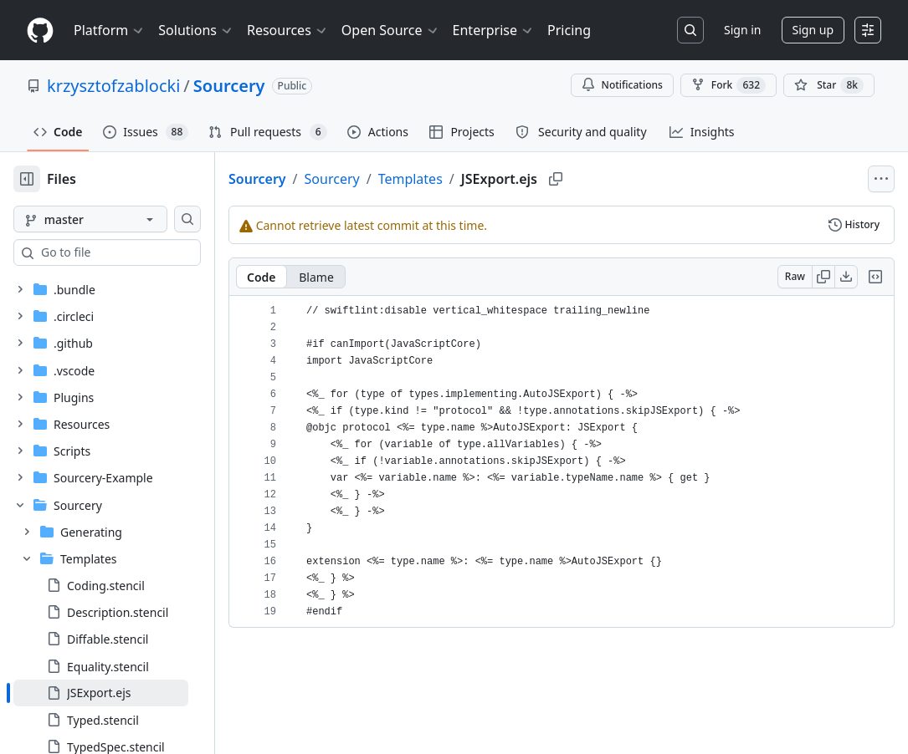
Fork (728, 85)
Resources (287, 30)
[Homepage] (40, 30)
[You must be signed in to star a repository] (829, 85)
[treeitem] (127, 693)
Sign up (813, 30)
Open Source (390, 30)
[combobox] (140, 252)
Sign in (742, 30)
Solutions (195, 30)
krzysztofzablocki (113, 85)
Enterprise (493, 30)
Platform (109, 30)
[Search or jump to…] (690, 30)
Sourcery (229, 85)
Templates (464, 179)
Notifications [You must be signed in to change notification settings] (622, 85)
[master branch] (117, 219)
